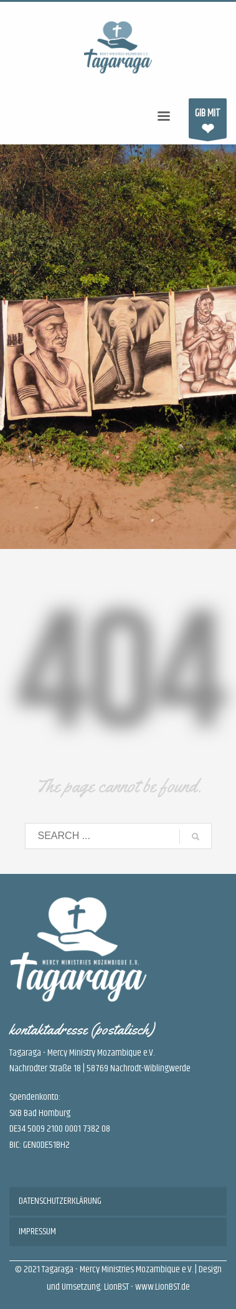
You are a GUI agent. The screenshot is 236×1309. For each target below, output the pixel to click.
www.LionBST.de (162, 1287)
